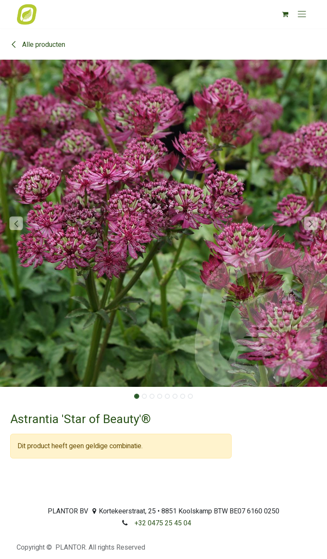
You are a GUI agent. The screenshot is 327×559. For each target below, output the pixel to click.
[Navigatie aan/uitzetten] (301, 14)
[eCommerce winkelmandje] (284, 14)
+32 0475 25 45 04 (163, 523)
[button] (16, 223)
